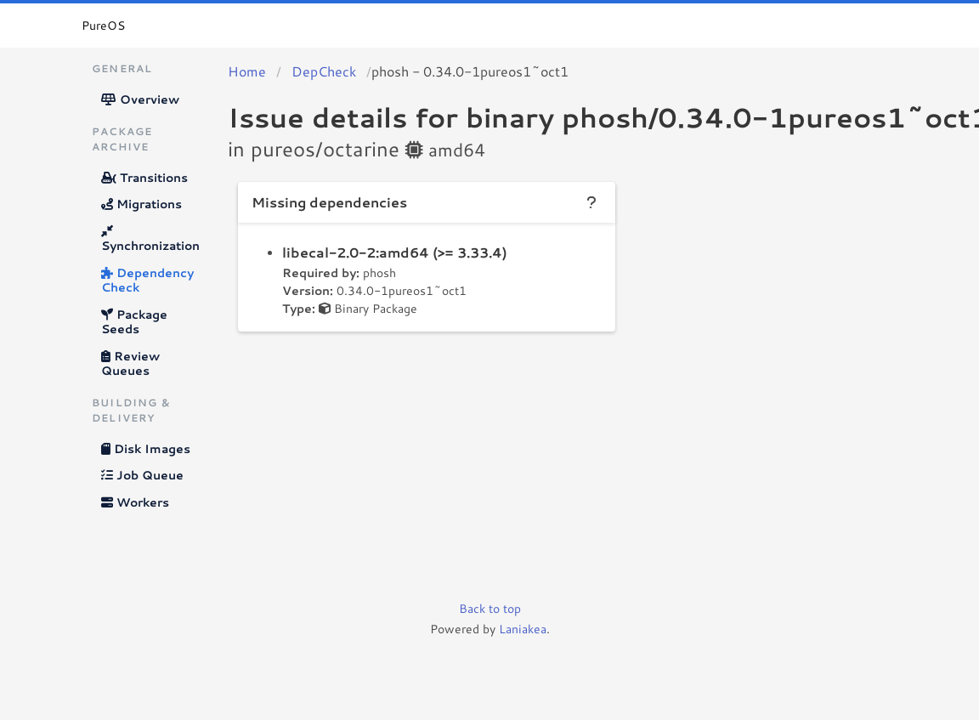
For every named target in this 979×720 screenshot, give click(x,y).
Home (247, 71)
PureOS (103, 25)
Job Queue (142, 475)
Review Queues (130, 364)
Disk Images (145, 448)
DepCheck (323, 71)
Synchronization (150, 240)
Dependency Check (147, 280)
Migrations (141, 204)
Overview (140, 99)
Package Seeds (134, 322)
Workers (135, 502)
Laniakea (522, 629)
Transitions (144, 177)
